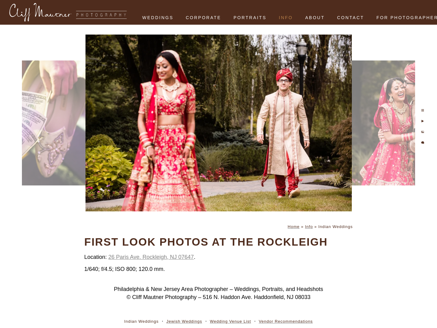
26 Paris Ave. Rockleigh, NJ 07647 (151, 257)
